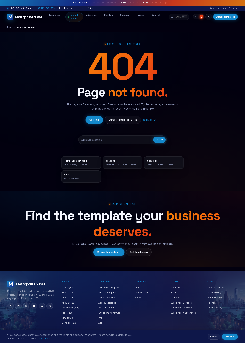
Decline (213, 336)
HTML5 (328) (68, 287)
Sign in (233, 8)
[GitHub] (42, 306)
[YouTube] (34, 306)
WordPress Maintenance (183, 313)
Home (9, 27)
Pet (100, 318)
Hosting (221, 8)
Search (159, 139)
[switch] (198, 16)
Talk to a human (139, 252)
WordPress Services (181, 303)
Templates (56, 15)
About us (175, 287)
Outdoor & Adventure (109, 313)
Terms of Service (215, 287)
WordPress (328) (70, 307)
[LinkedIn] (18, 306)
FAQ (137, 287)
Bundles (109, 15)
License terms (142, 292)
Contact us (150, 120)
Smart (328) (68, 318)
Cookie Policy (214, 307)
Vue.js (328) (68, 297)
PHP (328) (67, 313)
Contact (175, 297)
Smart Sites (74, 17)
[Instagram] (26, 306)
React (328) (68, 292)
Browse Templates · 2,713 (123, 119)
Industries (92, 15)
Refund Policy (214, 297)
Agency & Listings (107, 303)
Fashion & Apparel (107, 292)
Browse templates (225, 16)
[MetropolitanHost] (24, 17)
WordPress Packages (182, 307)
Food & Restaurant (107, 297)
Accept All (229, 336)
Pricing (142, 15)
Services (126, 15)
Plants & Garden (106, 307)
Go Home (94, 119)
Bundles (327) (69, 323)
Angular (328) (68, 303)
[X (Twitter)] (10, 306)
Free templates (205, 8)
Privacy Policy (214, 292)
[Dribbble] (49, 306)
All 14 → (101, 323)
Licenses (212, 303)
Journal (157, 15)
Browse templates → (109, 252)
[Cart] (208, 17)
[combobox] (179, 17)
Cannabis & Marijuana (108, 287)
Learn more (44, 338)
